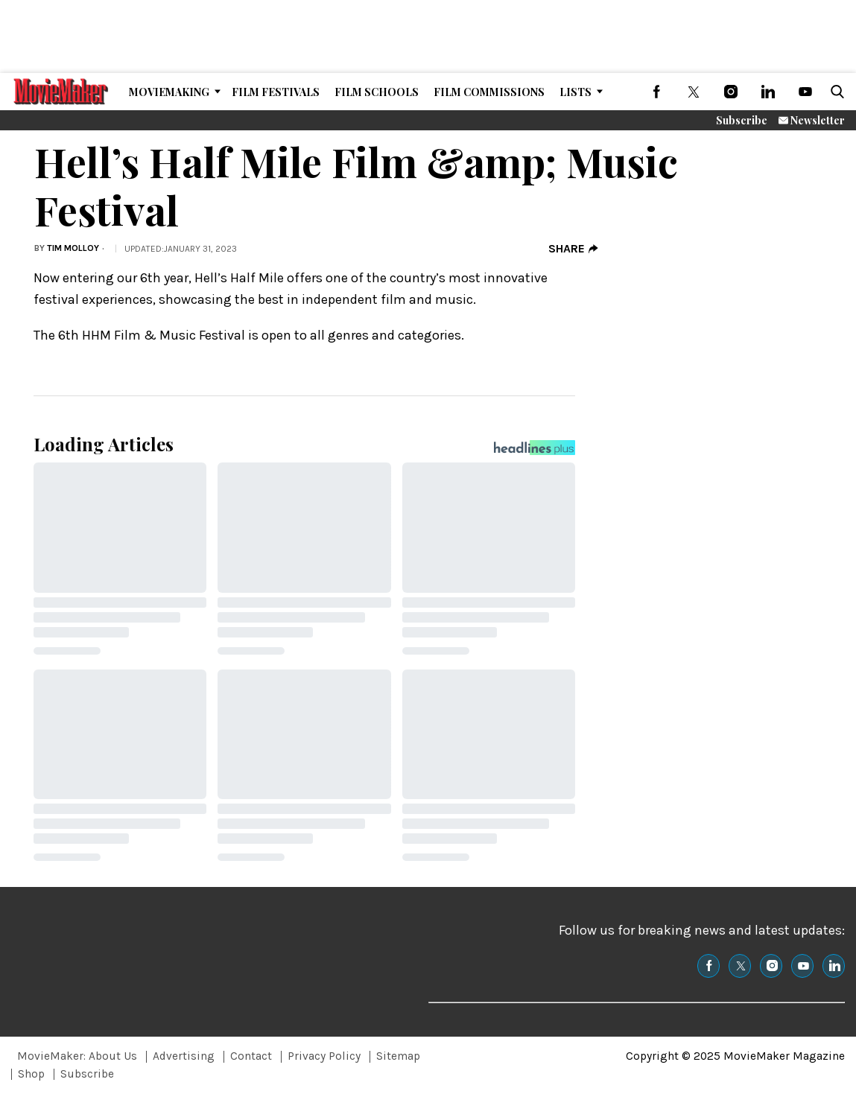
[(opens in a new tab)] (656, 91)
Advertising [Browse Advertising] (184, 1056)
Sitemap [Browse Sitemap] (398, 1056)
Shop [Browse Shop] (31, 1074)
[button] (834, 91)
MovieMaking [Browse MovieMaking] (169, 92)
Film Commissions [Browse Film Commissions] (489, 92)
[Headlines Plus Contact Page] (534, 451)
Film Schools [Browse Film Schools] (377, 92)
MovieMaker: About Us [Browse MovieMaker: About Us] (77, 1056)
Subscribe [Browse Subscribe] (87, 1074)
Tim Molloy (73, 248)
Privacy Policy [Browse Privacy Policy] (324, 1056)
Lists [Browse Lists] (575, 92)
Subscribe (741, 120)
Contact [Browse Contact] (251, 1056)
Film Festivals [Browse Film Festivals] (276, 92)
